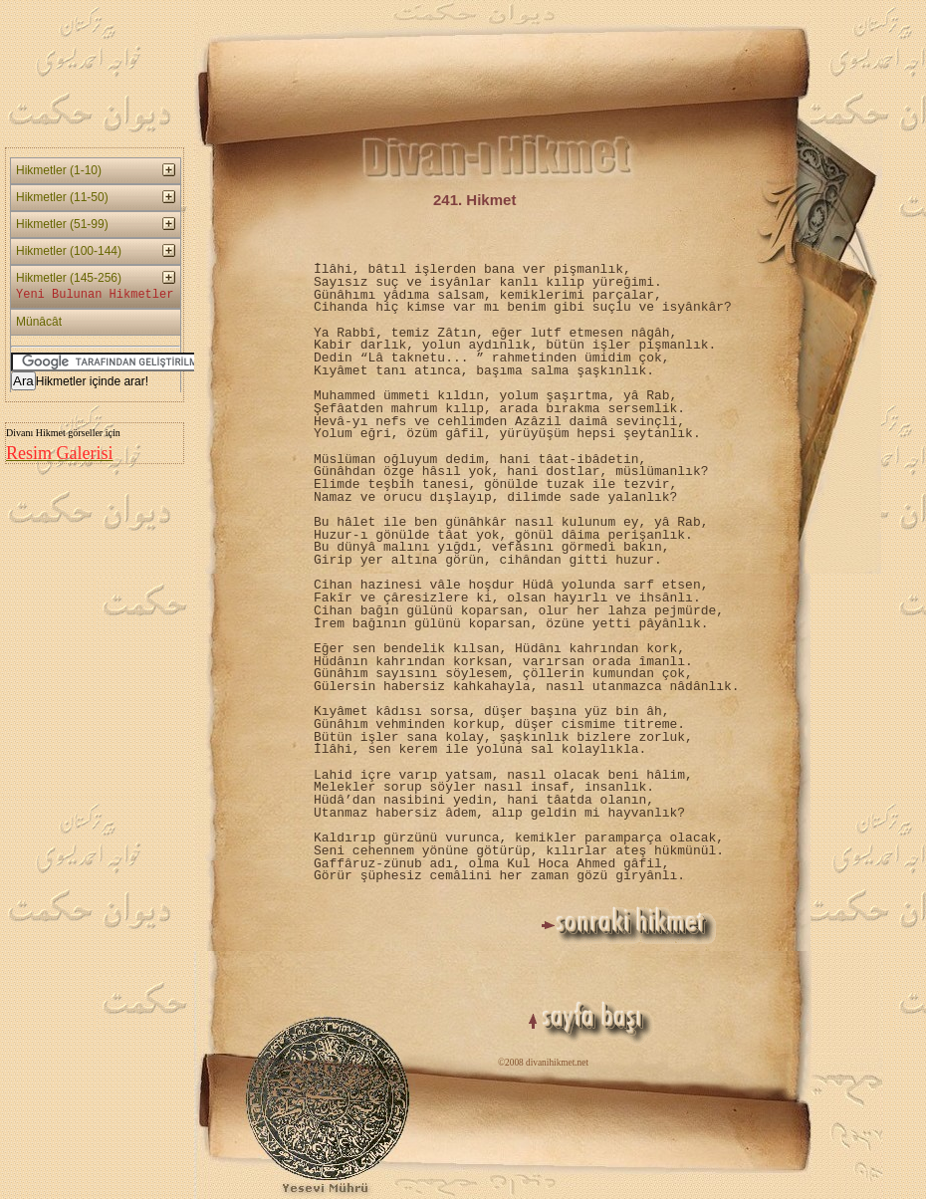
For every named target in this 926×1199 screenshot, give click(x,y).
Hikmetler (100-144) (68, 251)
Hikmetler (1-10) (59, 170)
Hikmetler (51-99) (62, 224)
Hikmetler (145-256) (94, 287)
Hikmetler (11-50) (62, 197)
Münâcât (39, 322)
